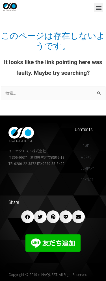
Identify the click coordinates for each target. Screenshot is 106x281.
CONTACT (87, 179)
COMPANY (87, 168)
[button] (98, 7)
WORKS (86, 157)
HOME (85, 145)
